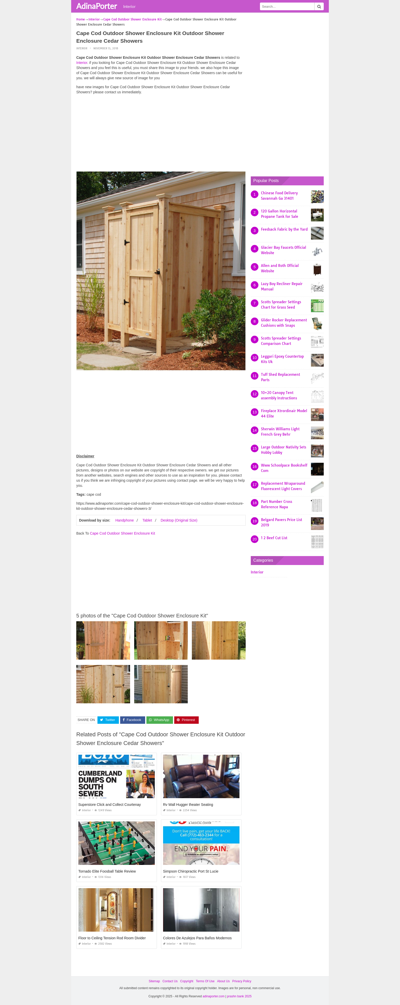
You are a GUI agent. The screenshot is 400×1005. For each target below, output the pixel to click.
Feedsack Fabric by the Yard (284, 229)
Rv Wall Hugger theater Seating (188, 805)
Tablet (147, 520)
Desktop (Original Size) (179, 520)
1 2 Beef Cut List (274, 538)
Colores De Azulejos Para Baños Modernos (197, 938)
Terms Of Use (205, 981)
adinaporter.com (213, 996)
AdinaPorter (96, 5)
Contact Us (170, 981)
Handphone (124, 520)
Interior (129, 6)
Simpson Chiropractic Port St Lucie (190, 871)
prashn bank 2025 (239, 996)
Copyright (186, 981)
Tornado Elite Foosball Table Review (107, 871)
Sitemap (154, 981)
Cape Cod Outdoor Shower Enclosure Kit (122, 533)
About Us (223, 981)
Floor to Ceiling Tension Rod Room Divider (112, 938)
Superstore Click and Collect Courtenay (109, 805)
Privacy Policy (241, 981)
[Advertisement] (161, 134)
